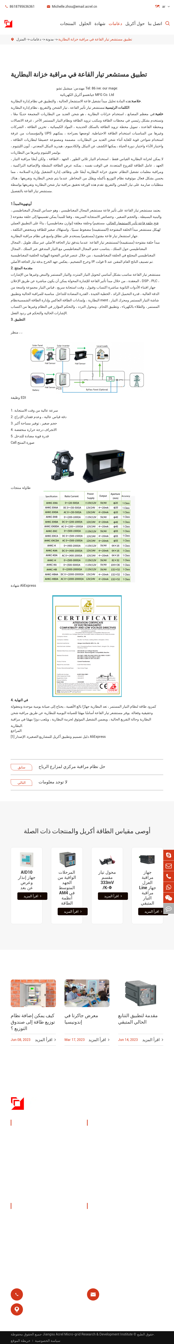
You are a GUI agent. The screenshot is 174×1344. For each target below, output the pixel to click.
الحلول (85, 23)
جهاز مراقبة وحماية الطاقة (36, 1134)
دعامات (115, 23)
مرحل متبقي (102, 1176)
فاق (95, 1237)
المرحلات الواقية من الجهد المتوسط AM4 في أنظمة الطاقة (67, 888)
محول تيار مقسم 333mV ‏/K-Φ (107, 880)
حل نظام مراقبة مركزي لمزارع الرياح (72, 766)
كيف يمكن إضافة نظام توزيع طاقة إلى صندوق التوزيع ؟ (33, 1022)
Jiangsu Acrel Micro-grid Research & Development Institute (88, 1334)
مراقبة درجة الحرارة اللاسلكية (144, 1137)
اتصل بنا (155, 23)
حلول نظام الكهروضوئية (101, 1153)
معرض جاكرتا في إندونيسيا (81, 1019)
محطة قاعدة (102, 1166)
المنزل (21, 39)
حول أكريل (135, 23)
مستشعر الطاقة (28, 1154)
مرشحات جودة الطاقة (33, 1185)
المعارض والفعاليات (31, 1227)
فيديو (96, 1227)
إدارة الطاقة (25, 1144)
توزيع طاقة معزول (30, 1195)
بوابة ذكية (23, 1164)
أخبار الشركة (26, 1237)
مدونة (50, 39)
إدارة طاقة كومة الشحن (105, 1137)
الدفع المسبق (102, 1187)
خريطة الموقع (20, 1341)
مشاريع (21, 1248)
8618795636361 (19, 6)
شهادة (99, 23)
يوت (134, 1150)
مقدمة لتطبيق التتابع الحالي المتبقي (138, 1019)
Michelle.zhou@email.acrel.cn (71, 6)
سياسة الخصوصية (47, 1341)
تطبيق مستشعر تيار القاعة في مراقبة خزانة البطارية (95, 39)
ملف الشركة (26, 1217)
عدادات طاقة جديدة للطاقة (37, 1175)
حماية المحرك (142, 1166)
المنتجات (68, 23)
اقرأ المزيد (32, 896)
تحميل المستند (103, 1217)
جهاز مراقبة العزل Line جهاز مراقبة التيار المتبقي (147, 888)
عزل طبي (139, 1176)
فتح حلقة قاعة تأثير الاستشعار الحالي (133, 223)
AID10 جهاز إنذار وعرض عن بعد (26, 880)
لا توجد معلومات (53, 781)
